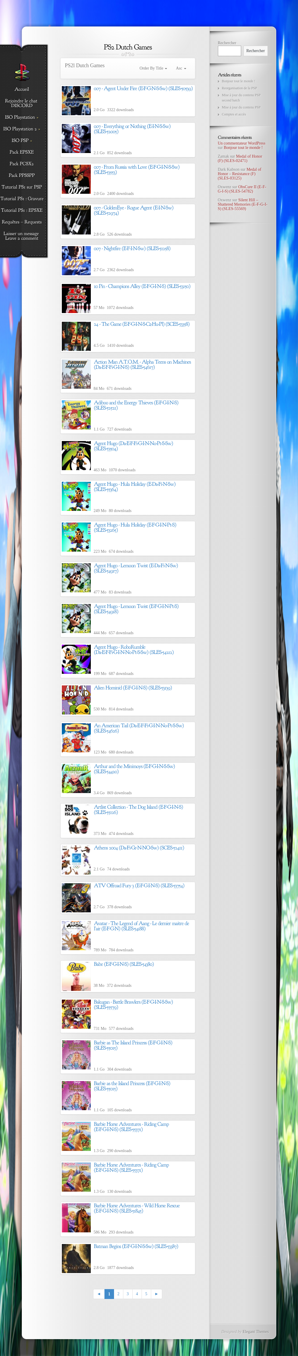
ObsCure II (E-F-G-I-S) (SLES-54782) (242, 189)
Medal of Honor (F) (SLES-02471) (240, 158)
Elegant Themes (256, 1332)
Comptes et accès (234, 114)
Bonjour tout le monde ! (238, 81)
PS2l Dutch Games (85, 65)
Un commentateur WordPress (242, 143)
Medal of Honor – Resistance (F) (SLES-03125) (239, 174)
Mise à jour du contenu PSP (241, 107)
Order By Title (153, 68)
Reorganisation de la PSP (239, 88)
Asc (181, 68)
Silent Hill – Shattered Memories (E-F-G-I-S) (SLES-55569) (243, 204)
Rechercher (227, 43)
